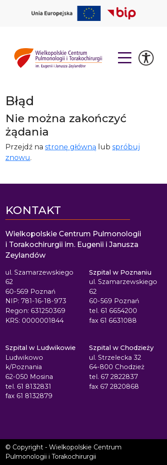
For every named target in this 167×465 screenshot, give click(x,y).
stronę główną (70, 147)
